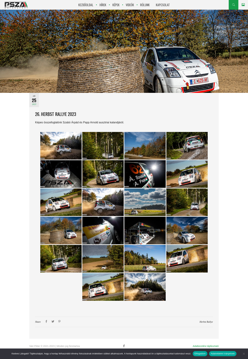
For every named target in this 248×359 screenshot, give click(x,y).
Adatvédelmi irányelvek (223, 353)
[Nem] (243, 353)
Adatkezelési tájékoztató (206, 346)
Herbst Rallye (206, 322)
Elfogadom (199, 353)
